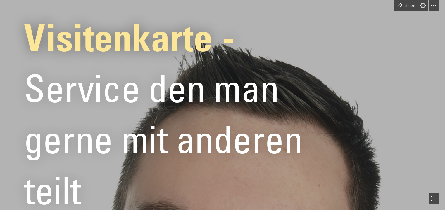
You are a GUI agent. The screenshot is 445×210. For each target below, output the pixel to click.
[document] (222, 105)
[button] (406, 5)
